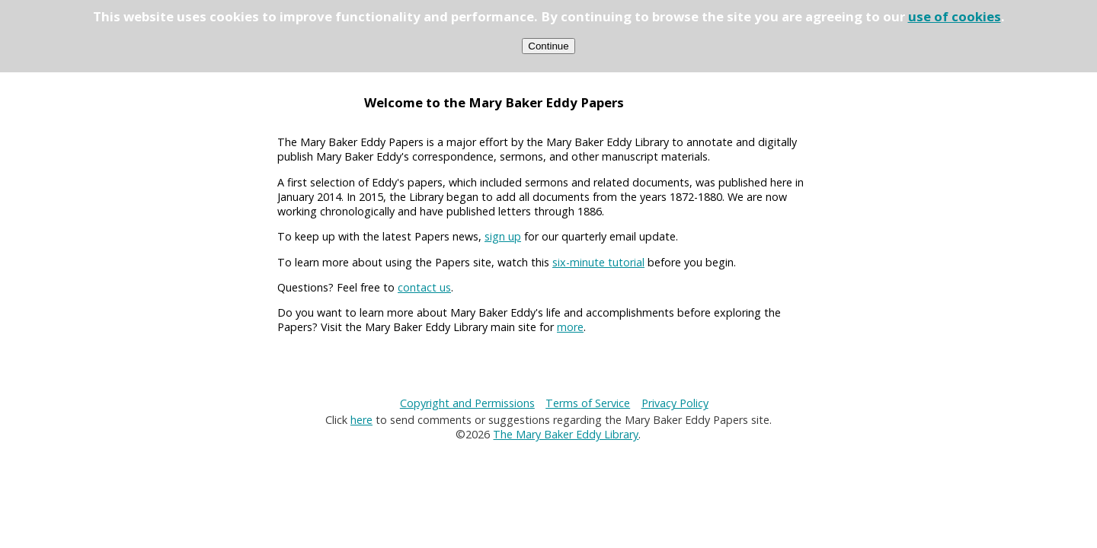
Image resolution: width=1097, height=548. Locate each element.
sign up (503, 236)
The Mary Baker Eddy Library (565, 434)
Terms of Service (587, 403)
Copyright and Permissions (467, 403)
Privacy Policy (674, 403)
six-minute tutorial (598, 262)
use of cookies (954, 16)
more (570, 327)
